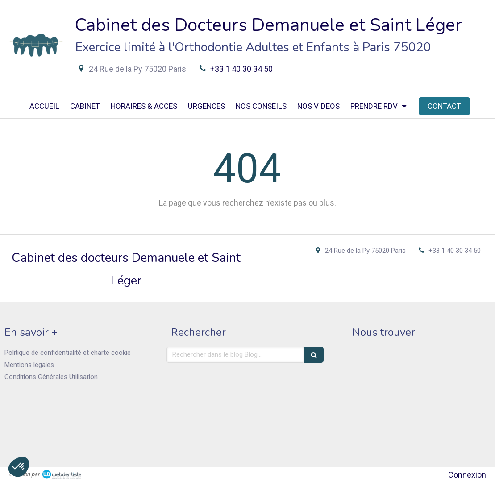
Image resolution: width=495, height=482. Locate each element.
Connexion (467, 474)
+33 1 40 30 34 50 (241, 69)
